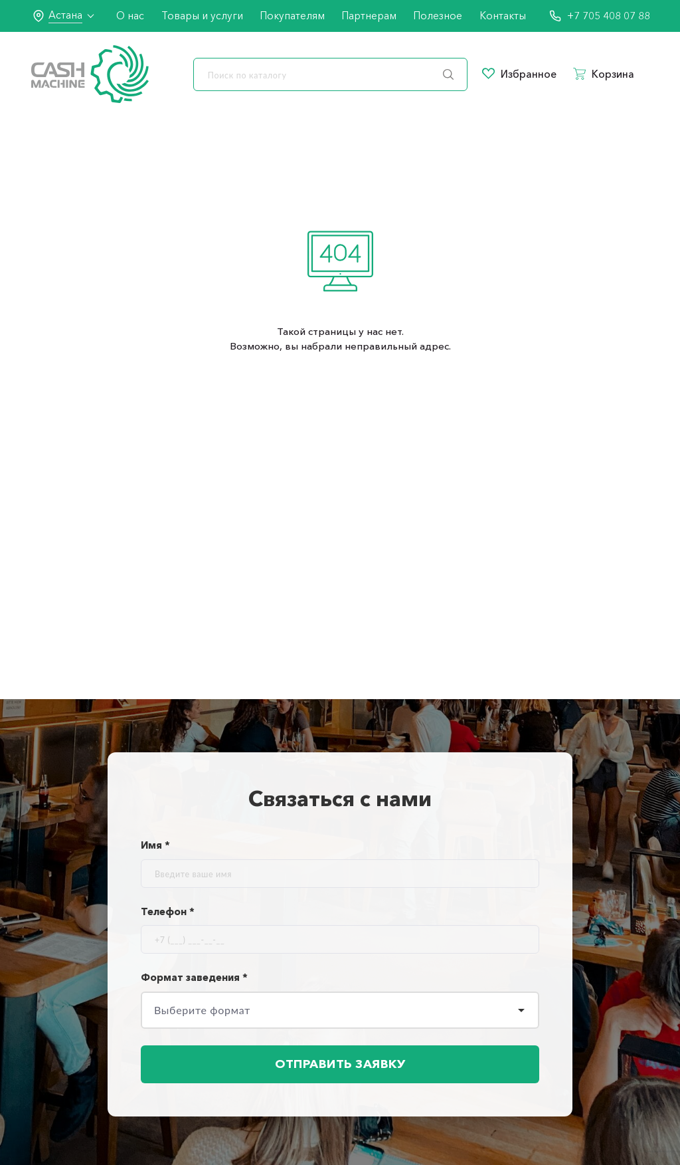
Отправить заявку (340, 1064)
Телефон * (168, 911)
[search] (330, 74)
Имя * (155, 845)
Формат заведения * (194, 977)
